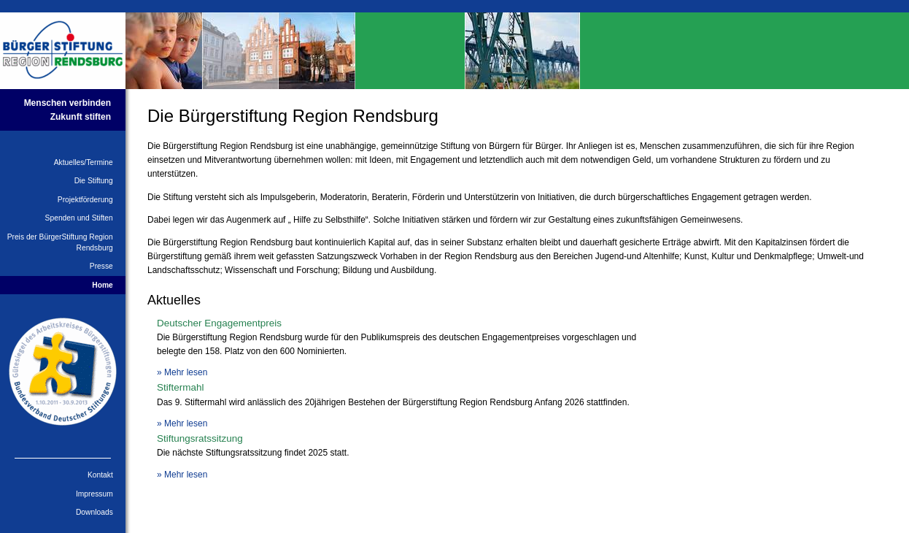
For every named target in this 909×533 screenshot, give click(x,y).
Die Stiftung (93, 181)
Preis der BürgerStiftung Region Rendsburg (60, 242)
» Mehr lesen (182, 372)
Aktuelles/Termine (83, 162)
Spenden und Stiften (79, 218)
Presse (101, 266)
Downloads (94, 512)
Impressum (94, 494)
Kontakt (100, 475)
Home (102, 285)
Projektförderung (85, 200)
